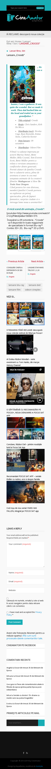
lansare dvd (34, 285)
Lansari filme (15, 51)
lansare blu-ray (16, 285)
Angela (11, 277)
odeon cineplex (32, 289)
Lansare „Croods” (15, 55)
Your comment (20, 544)
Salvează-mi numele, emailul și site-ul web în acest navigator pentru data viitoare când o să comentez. (25, 603)
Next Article (38, 261)
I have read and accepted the (24, 613)
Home (18, 41)
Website (12, 590)
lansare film (14, 289)
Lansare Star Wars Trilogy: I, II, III (36, 268)
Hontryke (39, 766)
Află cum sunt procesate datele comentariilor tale (24, 637)
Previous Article (15, 261)
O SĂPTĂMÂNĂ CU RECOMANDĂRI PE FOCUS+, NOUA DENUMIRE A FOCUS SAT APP (25, 412)
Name (16, 572)
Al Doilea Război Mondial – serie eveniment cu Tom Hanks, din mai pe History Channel (23, 362)
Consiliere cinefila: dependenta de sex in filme (15, 270)
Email (16, 581)
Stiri (15, 43)
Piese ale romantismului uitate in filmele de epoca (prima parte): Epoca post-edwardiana (25, 687)
